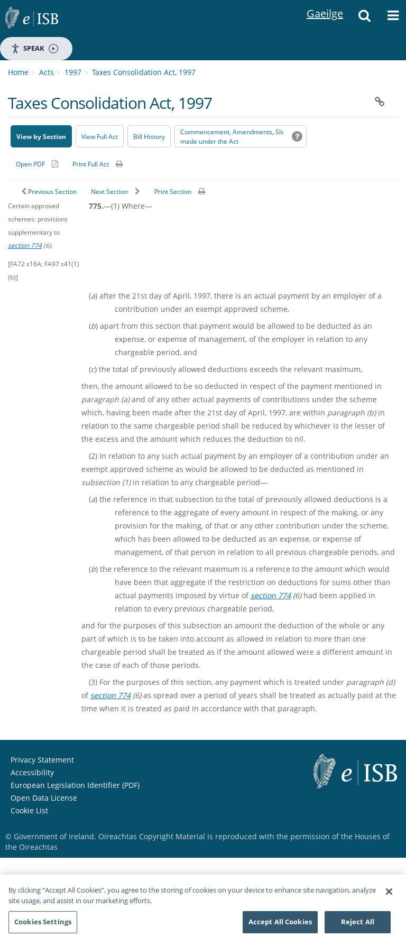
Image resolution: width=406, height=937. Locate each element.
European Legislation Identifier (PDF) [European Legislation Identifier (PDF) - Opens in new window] (75, 785)
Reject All (357, 925)
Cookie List (29, 810)
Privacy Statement (42, 760)
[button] (364, 18)
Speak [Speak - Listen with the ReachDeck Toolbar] (34, 48)
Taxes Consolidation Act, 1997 (144, 72)
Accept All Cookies (280, 925)
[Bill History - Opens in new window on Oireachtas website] (149, 136)
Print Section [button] (172, 191)
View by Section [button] (41, 136)
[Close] (389, 894)
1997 (72, 72)
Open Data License (44, 798)
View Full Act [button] (99, 136)
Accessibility (32, 772)
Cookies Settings (42, 925)
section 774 (25, 245)
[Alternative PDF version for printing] (37, 164)
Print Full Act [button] (90, 164)
